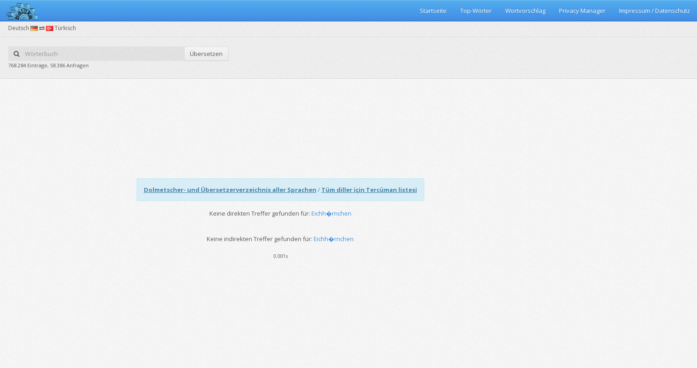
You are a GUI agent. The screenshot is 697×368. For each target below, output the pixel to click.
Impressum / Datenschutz (654, 10)
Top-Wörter (476, 10)
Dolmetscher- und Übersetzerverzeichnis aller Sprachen (230, 190)
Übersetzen (206, 54)
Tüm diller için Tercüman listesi (369, 190)
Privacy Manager (582, 10)
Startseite (433, 10)
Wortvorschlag (525, 10)
